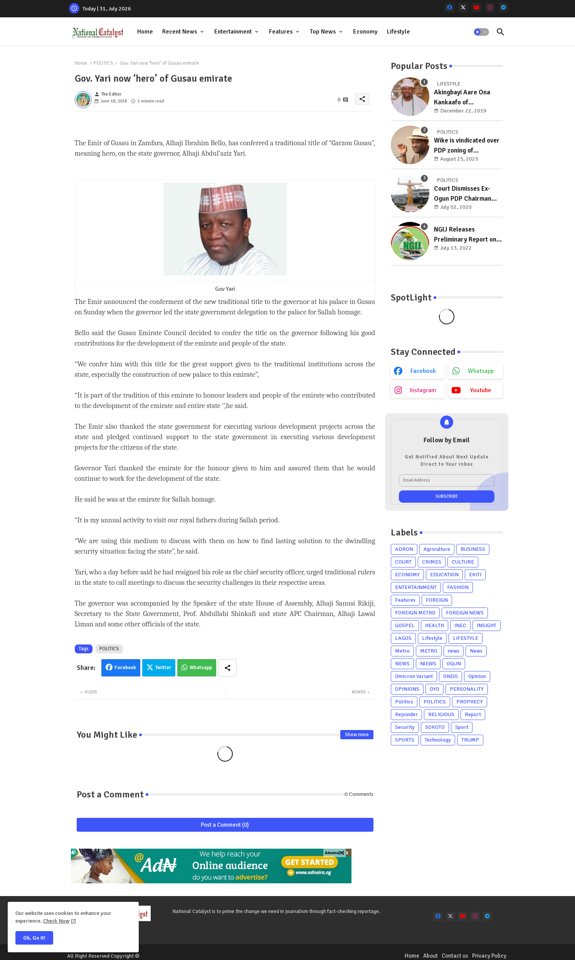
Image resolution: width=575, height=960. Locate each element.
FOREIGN (437, 600)
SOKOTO (435, 727)
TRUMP (470, 740)
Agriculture (437, 549)
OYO (434, 689)
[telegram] (503, 7)
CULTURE (463, 562)
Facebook (125, 668)
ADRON (404, 549)
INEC (460, 625)
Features (281, 31)
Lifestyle (398, 31)
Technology (438, 740)
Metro (402, 651)
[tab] (145, 31)
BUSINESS (473, 549)
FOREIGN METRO (415, 612)
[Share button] (227, 667)
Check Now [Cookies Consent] (56, 921)
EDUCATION (444, 574)
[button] (481, 32)
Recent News (179, 31)
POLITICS (103, 63)
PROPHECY (469, 701)
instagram (423, 390)
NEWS (402, 663)
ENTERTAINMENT (416, 587)
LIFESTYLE (465, 638)
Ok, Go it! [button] (34, 938)
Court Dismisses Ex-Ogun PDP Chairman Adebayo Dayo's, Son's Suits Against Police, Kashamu (466, 194)
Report (473, 714)
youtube (480, 390)
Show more (357, 735)
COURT (403, 562)
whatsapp (481, 371)
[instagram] (490, 7)
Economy (365, 31)
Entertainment (233, 31)
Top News (323, 31)
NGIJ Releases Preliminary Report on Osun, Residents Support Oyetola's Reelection (465, 234)
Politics (404, 701)
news (453, 651)
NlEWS (428, 663)
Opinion (477, 676)
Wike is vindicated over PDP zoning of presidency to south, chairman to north (466, 145)
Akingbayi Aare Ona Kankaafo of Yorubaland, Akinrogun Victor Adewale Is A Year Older (466, 97)
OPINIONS (407, 689)
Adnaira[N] (334, 853)
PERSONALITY (467, 689)
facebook (423, 371)
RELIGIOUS (441, 714)
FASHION (458, 587)
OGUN (454, 663)
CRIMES (431, 562)
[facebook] (449, 7)
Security (405, 727)
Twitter (163, 668)
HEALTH (434, 625)
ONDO (450, 676)
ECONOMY (407, 574)
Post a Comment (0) (225, 824)
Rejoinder (406, 714)
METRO (428, 651)
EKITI (475, 574)
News (476, 651)
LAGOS (403, 638)
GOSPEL (405, 625)
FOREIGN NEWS (465, 612)
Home (145, 31)
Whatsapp (201, 668)
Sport (461, 727)
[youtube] (476, 7)
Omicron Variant (414, 676)
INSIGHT (486, 625)
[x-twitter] (463, 7)
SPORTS (404, 740)
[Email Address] (446, 480)
